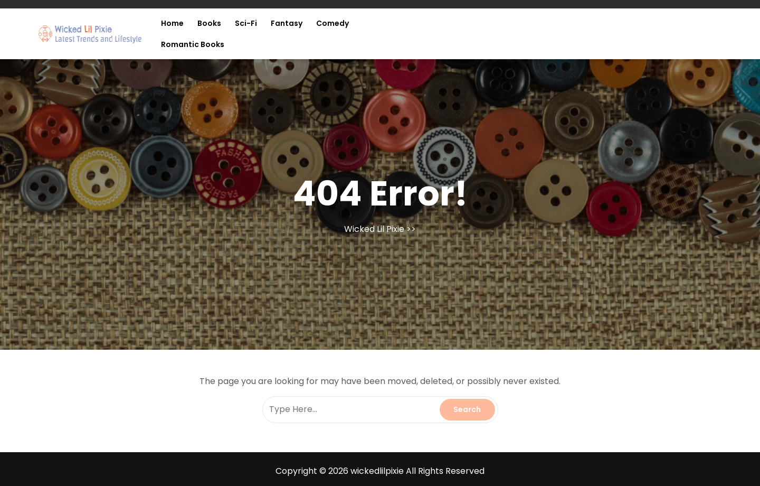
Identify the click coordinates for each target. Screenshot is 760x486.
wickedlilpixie (377, 471)
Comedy (332, 23)
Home (172, 23)
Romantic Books (192, 44)
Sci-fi (246, 23)
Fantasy (286, 23)
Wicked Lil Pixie (374, 229)
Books (209, 23)
